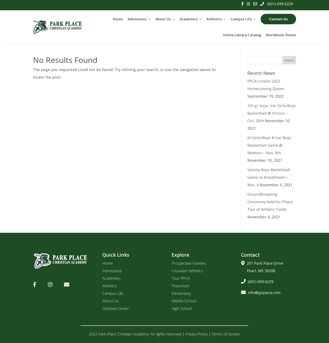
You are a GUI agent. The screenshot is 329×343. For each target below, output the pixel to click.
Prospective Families (189, 263)
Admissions (137, 19)
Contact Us (278, 19)
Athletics (214, 19)
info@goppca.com (261, 292)
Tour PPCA (181, 278)
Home (118, 19)
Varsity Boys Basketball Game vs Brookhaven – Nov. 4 (268, 177)
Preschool (180, 285)
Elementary (181, 293)
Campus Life (241, 19)
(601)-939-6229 (280, 3)
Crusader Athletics (187, 270)
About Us (163, 19)
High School (182, 308)
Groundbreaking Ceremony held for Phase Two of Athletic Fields (270, 202)
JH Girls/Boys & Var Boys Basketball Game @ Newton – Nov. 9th (269, 145)
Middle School (184, 300)
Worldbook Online (281, 35)
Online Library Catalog (242, 35)
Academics (189, 19)
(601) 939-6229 (257, 281)
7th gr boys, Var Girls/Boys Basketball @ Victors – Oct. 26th (271, 113)
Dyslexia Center (115, 308)
